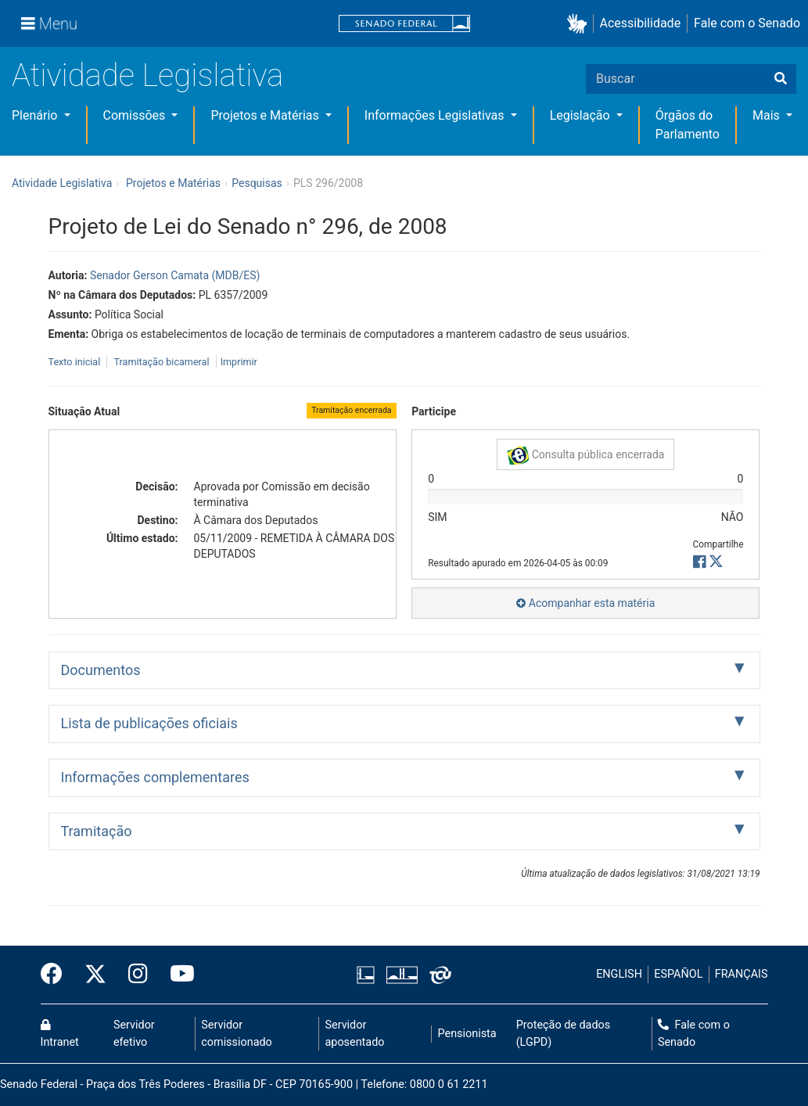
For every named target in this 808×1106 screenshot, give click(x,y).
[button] (580, 23)
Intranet (60, 1034)
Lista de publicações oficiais (149, 723)
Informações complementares (155, 777)
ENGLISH (619, 974)
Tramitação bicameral (161, 362)
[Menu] (49, 23)
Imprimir (239, 362)
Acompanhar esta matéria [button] (585, 603)
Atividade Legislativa (147, 75)
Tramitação (96, 831)
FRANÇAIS (741, 974)
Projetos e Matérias (265, 115)
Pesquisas (257, 183)
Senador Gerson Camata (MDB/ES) (175, 275)
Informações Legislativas (436, 115)
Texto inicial (75, 362)
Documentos (101, 670)
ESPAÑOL (678, 974)
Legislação (581, 115)
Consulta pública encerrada (585, 455)
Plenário (36, 115)
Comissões (136, 115)
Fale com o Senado (747, 23)
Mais (767, 115)
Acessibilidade (640, 23)
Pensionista (467, 1033)
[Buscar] (780, 79)
